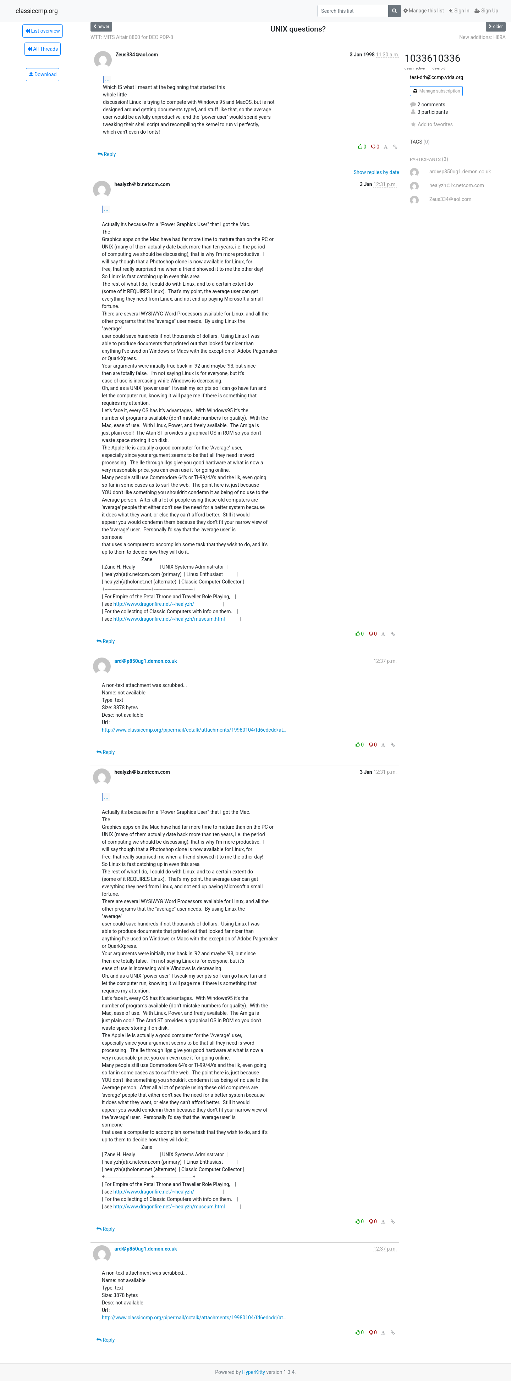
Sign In (459, 10)
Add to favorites (431, 124)
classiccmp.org (37, 11)
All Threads (42, 49)
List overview (42, 31)
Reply (107, 154)
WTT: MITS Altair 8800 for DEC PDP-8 (131, 37)
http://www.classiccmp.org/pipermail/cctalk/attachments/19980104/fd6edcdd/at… (194, 730)
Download (43, 74)
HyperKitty (253, 1372)
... (107, 79)
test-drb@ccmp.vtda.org (436, 77)
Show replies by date (376, 172)
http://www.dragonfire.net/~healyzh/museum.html (169, 619)
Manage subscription (436, 91)
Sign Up (486, 10)
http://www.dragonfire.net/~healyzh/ (153, 604)
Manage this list (423, 10)
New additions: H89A (482, 37)
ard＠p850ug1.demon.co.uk (145, 661)
